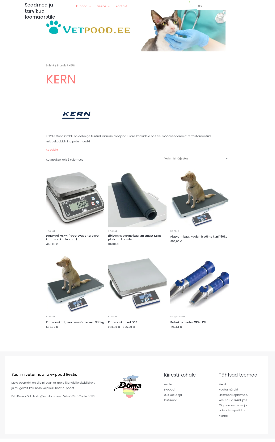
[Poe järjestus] (195, 158)
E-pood (83, 6)
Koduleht (52, 150)
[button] (83, 6)
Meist (222, 388)
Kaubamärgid (228, 394)
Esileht (50, 65)
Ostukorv (170, 404)
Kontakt (122, 6)
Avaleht (169, 388)
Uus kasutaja (173, 399)
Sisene (103, 6)
